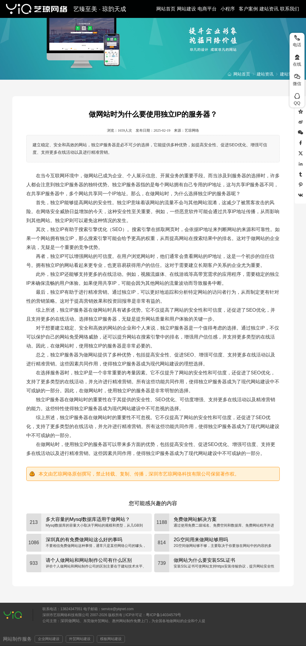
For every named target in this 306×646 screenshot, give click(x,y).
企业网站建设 (48, 639)
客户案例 (248, 8)
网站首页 (165, 8)
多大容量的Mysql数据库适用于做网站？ (88, 519)
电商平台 (207, 8)
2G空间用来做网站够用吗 (201, 539)
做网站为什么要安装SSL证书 (204, 560)
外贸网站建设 (80, 639)
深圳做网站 (70, 621)
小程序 (228, 8)
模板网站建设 (111, 639)
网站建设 (186, 8)
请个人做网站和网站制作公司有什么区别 (89, 560)
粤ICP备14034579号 (163, 615)
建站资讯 (269, 8)
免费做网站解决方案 (195, 519)
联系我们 (289, 8)
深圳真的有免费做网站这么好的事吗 (84, 539)
